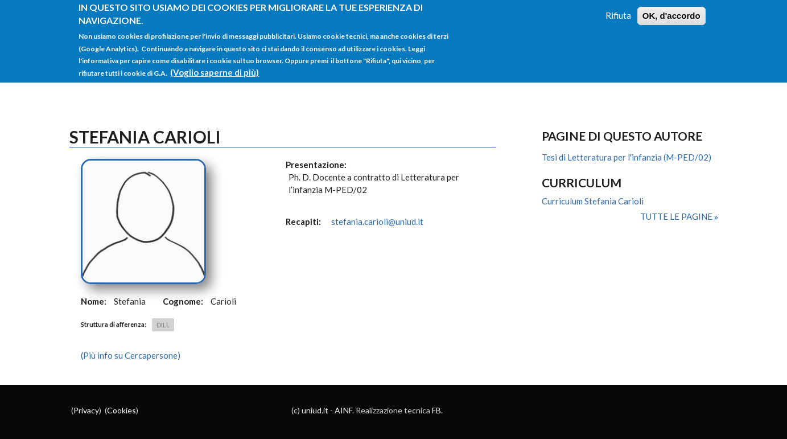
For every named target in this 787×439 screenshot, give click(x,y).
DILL (163, 325)
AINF (343, 410)
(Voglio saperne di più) (214, 66)
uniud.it (315, 410)
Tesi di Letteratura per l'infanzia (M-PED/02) (626, 157)
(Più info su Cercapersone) (130, 355)
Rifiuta (618, 10)
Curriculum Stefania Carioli (593, 201)
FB (436, 410)
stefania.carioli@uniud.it (377, 221)
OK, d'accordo (671, 10)
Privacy (86, 410)
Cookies (121, 410)
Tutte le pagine (677, 216)
